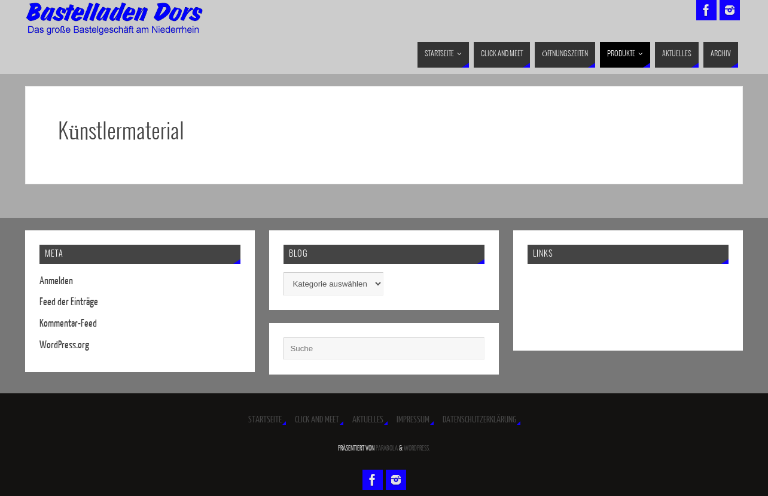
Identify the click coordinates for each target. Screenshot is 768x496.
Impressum (413, 420)
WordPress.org (64, 345)
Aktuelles (367, 420)
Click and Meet (317, 420)
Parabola (387, 448)
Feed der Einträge (68, 302)
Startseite (265, 420)
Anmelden (56, 281)
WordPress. (417, 448)
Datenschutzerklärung (479, 420)
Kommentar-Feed (68, 323)
